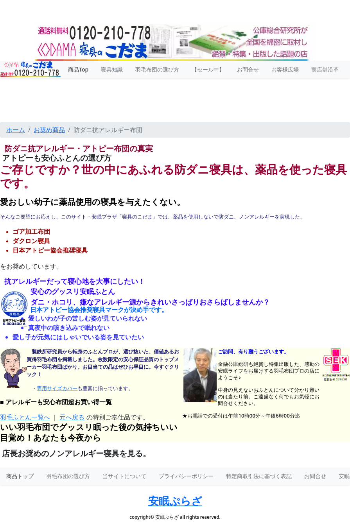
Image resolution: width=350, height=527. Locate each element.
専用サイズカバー (57, 388)
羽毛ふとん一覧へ (25, 417)
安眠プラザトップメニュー (175, 90)
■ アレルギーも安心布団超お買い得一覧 (56, 402)
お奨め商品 (49, 129)
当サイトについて (124, 476)
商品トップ (20, 476)
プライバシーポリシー (186, 476)
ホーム (15, 129)
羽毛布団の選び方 (68, 476)
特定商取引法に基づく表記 (259, 476)
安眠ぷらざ (175, 500)
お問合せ (315, 476)
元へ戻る (71, 417)
